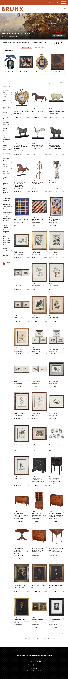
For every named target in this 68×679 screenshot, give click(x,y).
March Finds (5, 255)
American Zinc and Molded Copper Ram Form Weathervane (55, 146)
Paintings (5, 105)
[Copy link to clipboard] (54, 43)
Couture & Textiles (7, 223)
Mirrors (4, 160)
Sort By (54, 82)
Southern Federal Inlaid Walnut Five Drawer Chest (37, 550)
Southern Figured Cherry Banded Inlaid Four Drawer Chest (56, 515)
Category (5, 100)
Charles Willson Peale (10, 71)
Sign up (58, 2)
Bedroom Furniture (7, 139)
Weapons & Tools (7, 218)
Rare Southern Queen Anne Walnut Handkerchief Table (56, 550)
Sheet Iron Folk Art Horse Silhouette (37, 110)
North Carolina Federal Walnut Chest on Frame (21, 515)
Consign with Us (51, 2)
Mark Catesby (18, 253)
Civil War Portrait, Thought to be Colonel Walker (21, 621)
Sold (7, 94)
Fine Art (4, 102)
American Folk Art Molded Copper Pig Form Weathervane (56, 111)
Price (4, 259)
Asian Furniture (6, 204)
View (61, 82)
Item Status (5, 90)
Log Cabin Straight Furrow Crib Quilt (55, 219)
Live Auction (7, 30)
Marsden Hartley (24, 71)
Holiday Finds (5, 250)
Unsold (7, 96)
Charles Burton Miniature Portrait (20, 586)
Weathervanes (6, 130)
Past (7, 92)
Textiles (5, 225)
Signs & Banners (6, 244)
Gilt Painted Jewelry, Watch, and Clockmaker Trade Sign (22, 111)
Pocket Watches (6, 208)
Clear (10, 90)
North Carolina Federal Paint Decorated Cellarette (56, 479)
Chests (4, 168)
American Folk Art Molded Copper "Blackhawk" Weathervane (20, 184)
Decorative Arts (6, 114)
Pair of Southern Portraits (37, 620)
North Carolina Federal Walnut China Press (38, 515)
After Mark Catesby (55, 446)
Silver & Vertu (6, 124)
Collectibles (5, 227)
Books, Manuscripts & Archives (6, 231)
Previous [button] (6, 65)
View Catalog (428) (57, 35)
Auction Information (40, 47)
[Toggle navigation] (65, 9)
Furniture (5, 137)
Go (3, 264)
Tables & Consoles (7, 166)
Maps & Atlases (6, 242)
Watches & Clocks (6, 206)
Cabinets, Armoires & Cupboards (5, 145)
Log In (63, 2)
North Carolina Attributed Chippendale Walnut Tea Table (21, 551)
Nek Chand (52, 182)
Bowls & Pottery (6, 220)
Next (54, 638)
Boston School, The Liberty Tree (56, 72)
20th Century (5, 171)
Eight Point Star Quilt (21, 219)
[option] (10, 63)
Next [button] (62, 65)
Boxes (4, 135)
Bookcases (5, 141)
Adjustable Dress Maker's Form (37, 183)
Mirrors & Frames (7, 181)
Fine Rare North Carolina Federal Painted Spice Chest (37, 479)
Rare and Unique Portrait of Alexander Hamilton (41, 72)
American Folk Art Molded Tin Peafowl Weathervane (37, 146)
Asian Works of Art (7, 198)
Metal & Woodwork (7, 132)
